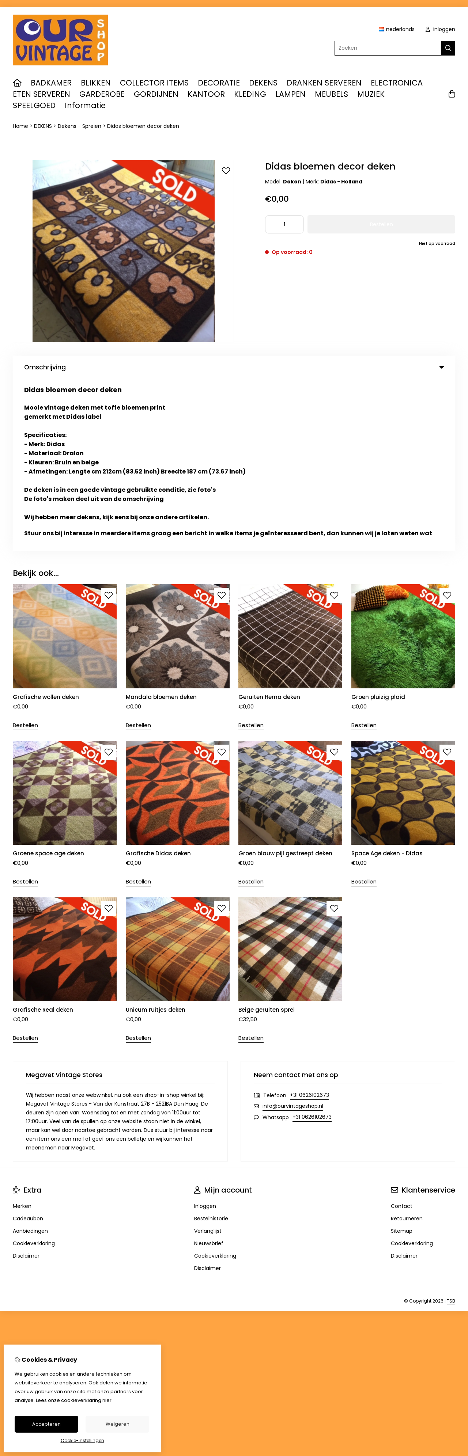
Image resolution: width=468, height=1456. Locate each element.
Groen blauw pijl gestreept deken (285, 680)
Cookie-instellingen (82, 1440)
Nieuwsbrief (208, 1070)
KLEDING (250, 94)
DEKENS (263, 82)
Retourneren (407, 1045)
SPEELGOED (34, 105)
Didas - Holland (341, 181)
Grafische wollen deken (46, 524)
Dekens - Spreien (79, 126)
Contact (401, 1033)
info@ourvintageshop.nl (293, 933)
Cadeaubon (28, 1045)
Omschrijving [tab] (234, 367)
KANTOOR (206, 94)
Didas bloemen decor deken (143, 126)
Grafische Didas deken (158, 680)
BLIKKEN (96, 82)
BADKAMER (51, 82)
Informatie (85, 105)
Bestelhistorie (211, 1045)
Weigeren (117, 1424)
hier (107, 1400)
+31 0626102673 (309, 922)
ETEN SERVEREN (41, 94)
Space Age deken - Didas (387, 680)
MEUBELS (331, 94)
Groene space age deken (48, 680)
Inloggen (205, 1033)
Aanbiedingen (30, 1058)
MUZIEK (371, 94)
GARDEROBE (102, 94)
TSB (451, 1128)
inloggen (440, 29)
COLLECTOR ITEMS (154, 82)
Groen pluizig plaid (378, 524)
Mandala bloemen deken (161, 524)
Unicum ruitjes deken (155, 837)
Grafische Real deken (43, 837)
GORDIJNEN (156, 94)
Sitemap (401, 1058)
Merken (22, 1033)
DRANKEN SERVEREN (324, 82)
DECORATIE (219, 82)
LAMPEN (290, 94)
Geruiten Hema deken (269, 524)
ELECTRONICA (397, 82)
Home (20, 126)
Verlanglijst (208, 1058)
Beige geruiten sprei (266, 837)
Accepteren (46, 1424)
